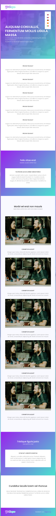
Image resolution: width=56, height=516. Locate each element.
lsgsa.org (48, 512)
